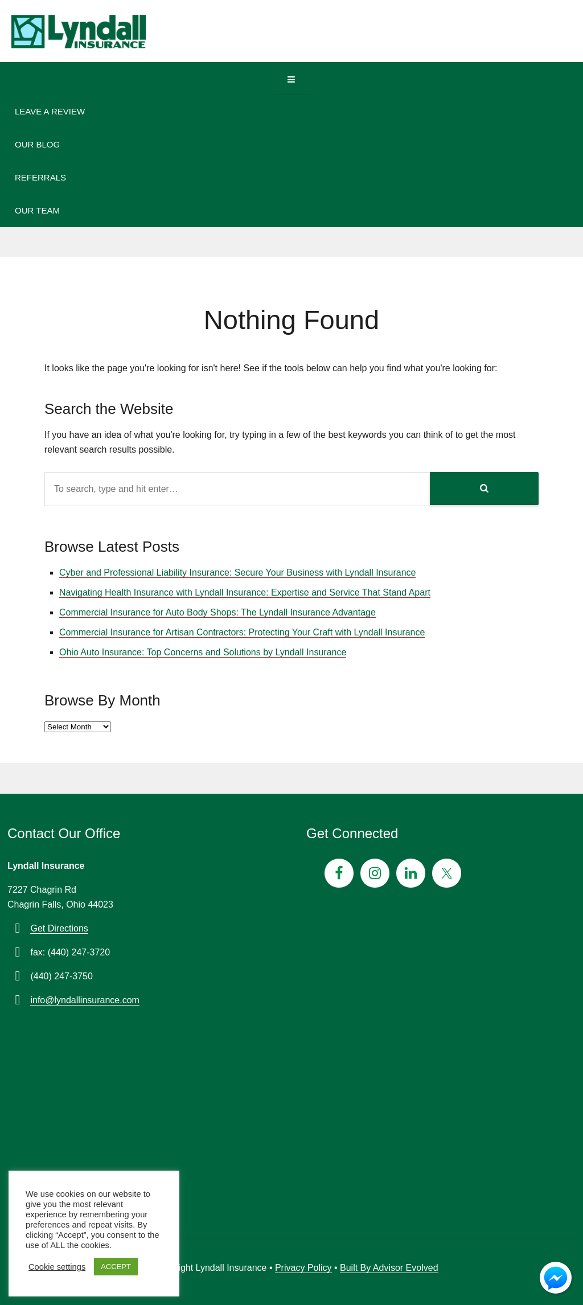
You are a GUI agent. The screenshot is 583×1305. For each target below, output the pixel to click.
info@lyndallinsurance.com (84, 1000)
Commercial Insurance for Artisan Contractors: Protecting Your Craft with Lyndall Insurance (242, 632)
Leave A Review (50, 111)
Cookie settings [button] (56, 1266)
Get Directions (59, 928)
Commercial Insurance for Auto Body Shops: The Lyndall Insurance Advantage (217, 612)
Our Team (37, 210)
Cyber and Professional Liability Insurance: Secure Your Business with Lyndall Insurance (237, 572)
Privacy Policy (303, 1268)
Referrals (40, 177)
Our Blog (37, 144)
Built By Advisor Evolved (389, 1268)
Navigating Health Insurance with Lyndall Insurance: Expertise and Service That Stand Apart (244, 592)
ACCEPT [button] (116, 1266)
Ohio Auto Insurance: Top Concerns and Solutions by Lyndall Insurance (202, 652)
